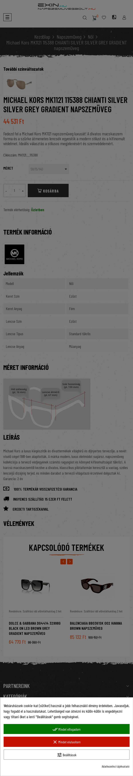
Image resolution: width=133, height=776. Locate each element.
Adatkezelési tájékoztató (115, 766)
